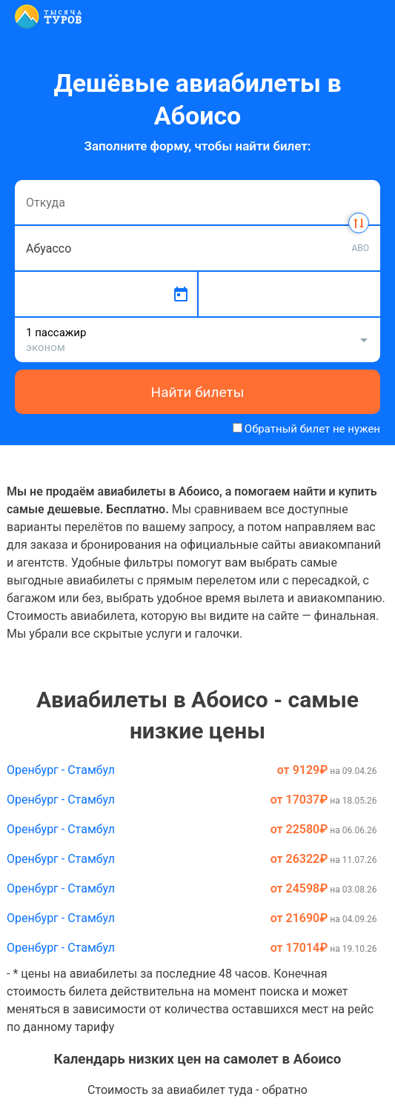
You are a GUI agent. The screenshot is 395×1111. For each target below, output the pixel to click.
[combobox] (197, 202)
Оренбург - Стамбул (61, 770)
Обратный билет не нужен (312, 429)
